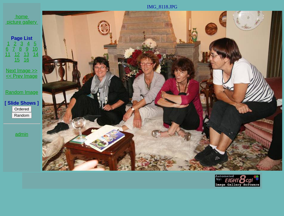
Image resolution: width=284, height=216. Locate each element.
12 (17, 54)
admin (21, 134)
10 (35, 49)
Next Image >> (21, 70)
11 (7, 54)
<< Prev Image (21, 76)
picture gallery (21, 22)
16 (26, 59)
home (21, 16)
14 (35, 54)
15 (17, 59)
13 (26, 54)
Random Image (21, 92)
